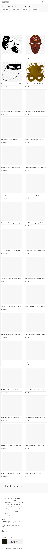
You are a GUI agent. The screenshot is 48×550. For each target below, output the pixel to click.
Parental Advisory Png (18, 502)
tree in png (7, 515)
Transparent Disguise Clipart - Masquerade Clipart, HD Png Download (18, 362)
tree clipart (25, 9)
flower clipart (15, 9)
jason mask (35, 9)
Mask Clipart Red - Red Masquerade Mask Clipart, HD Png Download (18, 195)
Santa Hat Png (17, 508)
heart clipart (5, 9)
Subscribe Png (17, 500)
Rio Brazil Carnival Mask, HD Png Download (35, 250)
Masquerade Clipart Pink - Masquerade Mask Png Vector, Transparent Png (19, 334)
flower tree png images (8, 507)
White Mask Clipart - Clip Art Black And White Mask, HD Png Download (18, 111)
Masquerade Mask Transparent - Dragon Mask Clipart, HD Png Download (19, 223)
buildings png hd (8, 500)
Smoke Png (16, 511)
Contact (3, 527)
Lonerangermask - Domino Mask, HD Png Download (14, 83)
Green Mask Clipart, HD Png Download (11, 278)
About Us (4, 529)
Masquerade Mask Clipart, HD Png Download (12, 56)
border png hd (8, 502)
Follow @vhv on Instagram (7, 536)
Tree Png (16, 509)
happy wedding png (8, 510)
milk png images (8, 504)
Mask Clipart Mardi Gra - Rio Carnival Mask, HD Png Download (16, 417)
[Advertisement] (24, 22)
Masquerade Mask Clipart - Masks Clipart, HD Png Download (16, 167)
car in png (7, 513)
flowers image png (9, 517)
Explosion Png (17, 504)
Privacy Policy (4, 531)
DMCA (3, 530)
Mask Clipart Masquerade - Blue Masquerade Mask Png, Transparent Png (19, 389)
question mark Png (18, 506)
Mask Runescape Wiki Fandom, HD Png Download (13, 473)
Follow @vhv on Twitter (7, 537)
